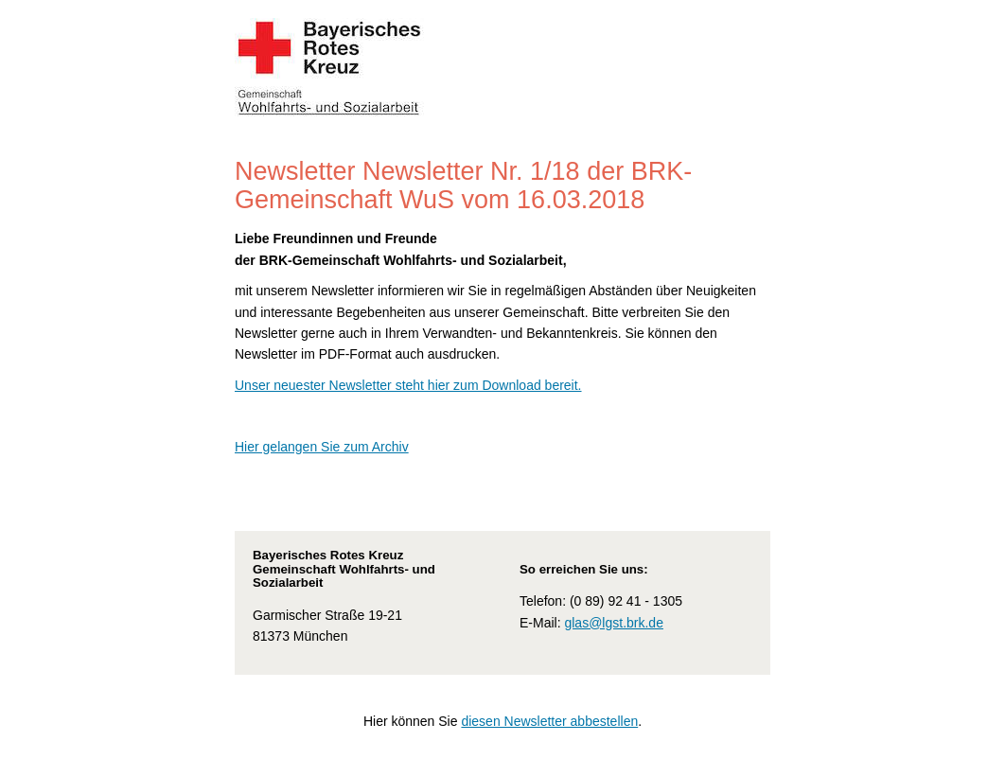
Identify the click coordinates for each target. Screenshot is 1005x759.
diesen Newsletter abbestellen (549, 721)
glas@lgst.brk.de (613, 622)
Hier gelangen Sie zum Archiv (322, 446)
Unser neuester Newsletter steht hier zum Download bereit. (408, 385)
